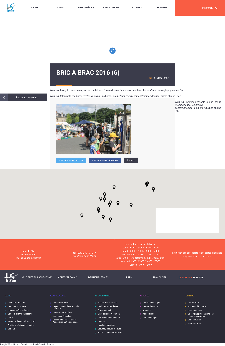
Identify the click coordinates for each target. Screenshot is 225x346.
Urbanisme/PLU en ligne (18, 310)
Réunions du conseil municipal (21, 321)
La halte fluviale (194, 320)
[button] (118, 203)
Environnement (104, 310)
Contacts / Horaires (16, 303)
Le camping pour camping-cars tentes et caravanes (201, 315)
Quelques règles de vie (108, 306)
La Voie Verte (193, 303)
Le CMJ (11, 318)
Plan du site (160, 277)
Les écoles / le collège (62, 316)
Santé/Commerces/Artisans (110, 333)
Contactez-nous (68, 277)
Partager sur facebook (105, 160)
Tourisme (162, 8)
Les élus (11, 329)
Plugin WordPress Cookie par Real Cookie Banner (27, 344)
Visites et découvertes (198, 306)
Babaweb (198, 277)
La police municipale (106, 325)
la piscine (147, 310)
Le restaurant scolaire (62, 312)
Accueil (34, 8)
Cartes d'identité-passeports (20, 314)
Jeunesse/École (85, 8)
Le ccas (101, 321)
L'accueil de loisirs (61, 303)
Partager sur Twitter (71, 160)
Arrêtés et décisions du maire (21, 325)
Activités (137, 8)
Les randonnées (195, 310)
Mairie (60, 8)
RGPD (129, 277)
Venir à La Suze (194, 323)
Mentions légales (98, 277)
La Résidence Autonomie (109, 318)
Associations (148, 314)
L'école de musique (151, 303)
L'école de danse (150, 306)
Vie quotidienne (111, 8)
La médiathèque (150, 318)
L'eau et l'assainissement (109, 314)
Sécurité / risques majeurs (109, 329)
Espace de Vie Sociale (107, 303)
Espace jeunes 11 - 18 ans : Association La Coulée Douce (65, 321)
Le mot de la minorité (17, 306)
